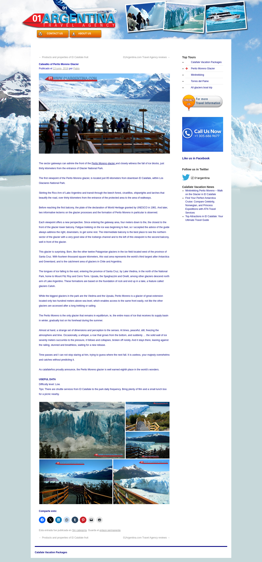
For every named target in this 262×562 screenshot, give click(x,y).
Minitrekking (197, 74)
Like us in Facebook (196, 158)
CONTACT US (55, 33)
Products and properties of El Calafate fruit (63, 57)
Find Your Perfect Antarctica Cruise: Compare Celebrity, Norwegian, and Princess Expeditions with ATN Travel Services (200, 205)
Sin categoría (79, 530)
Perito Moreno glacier (103, 163)
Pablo (76, 68)
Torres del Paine (200, 81)
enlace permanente (110, 530)
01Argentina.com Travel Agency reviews (146, 57)
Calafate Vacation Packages (54, 41)
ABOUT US (84, 33)
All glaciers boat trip (201, 87)
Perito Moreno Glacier (203, 68)
